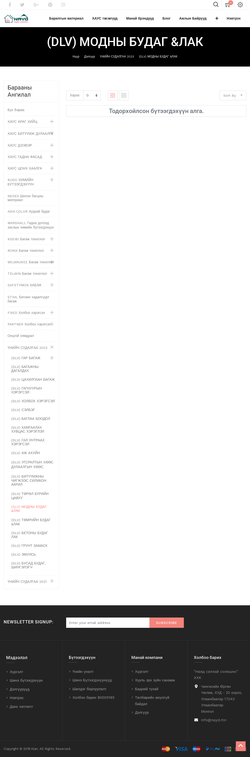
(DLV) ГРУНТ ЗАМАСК (29, 548)
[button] (222, 20)
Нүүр (76, 59)
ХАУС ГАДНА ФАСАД (25, 159)
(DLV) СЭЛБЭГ (23, 412)
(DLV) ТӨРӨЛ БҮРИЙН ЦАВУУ (30, 498)
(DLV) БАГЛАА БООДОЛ (30, 421)
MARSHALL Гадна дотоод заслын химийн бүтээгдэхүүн (31, 227)
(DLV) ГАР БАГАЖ (25, 360)
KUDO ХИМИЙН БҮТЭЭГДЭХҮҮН (21, 184)
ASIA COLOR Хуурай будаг (29, 214)
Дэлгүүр (89, 59)
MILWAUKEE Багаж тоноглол (31, 264)
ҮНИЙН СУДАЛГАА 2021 (27, 584)
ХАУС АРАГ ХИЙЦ (22, 124)
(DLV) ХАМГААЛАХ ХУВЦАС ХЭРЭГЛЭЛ (27, 432)
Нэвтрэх (16, 698)
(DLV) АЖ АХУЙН (25, 455)
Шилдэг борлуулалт (89, 689)
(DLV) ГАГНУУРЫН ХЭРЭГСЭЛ (26, 393)
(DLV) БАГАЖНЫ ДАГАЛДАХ (25, 371)
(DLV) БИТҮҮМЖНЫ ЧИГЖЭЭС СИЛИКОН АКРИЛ (28, 483)
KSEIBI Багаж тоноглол (26, 241)
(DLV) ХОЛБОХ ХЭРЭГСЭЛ (33, 403)
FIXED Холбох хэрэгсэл (26, 315)
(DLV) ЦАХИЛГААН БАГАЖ (33, 382)
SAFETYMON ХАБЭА (24, 287)
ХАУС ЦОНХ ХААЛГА (25, 171)
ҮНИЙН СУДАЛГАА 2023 (117, 59)
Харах (75, 98)
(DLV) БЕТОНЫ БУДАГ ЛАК (29, 537)
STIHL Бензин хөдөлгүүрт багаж (28, 302)
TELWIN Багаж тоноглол (27, 276)
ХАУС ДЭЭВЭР (20, 148)
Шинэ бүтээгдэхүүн (26, 680)
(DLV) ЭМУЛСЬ (23, 557)
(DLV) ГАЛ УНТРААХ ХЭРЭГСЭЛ (27, 444)
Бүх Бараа (16, 112)
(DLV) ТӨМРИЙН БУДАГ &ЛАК (31, 524)
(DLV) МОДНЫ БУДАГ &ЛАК (158, 59)
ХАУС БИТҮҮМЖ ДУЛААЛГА (30, 136)
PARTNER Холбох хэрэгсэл (29, 327)
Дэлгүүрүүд (20, 689)
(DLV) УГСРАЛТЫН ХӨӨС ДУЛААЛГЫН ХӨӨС (32, 467)
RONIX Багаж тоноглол (26, 253)
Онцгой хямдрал (21, 338)
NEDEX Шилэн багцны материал (25, 200)
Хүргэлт (16, 672)
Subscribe (166, 623)
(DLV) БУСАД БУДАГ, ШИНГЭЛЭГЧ (28, 568)
